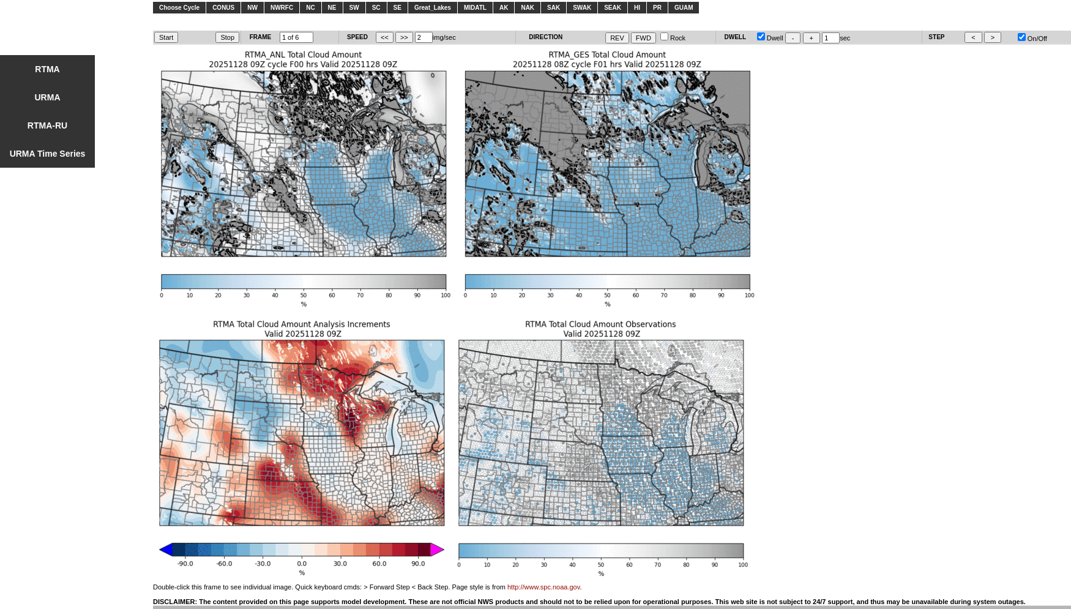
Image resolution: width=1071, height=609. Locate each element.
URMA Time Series (48, 154)
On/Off (1032, 38)
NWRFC (282, 7)
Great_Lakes (432, 7)
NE (332, 7)
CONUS (223, 7)
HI (637, 7)
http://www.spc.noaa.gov (543, 587)
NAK (527, 7)
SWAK (582, 7)
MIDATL (475, 7)
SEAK (612, 7)
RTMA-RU (47, 125)
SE (397, 7)
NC (310, 7)
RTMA (47, 69)
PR (657, 7)
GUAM (683, 7)
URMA (48, 97)
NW (252, 7)
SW (354, 7)
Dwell (770, 38)
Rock (672, 38)
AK (503, 7)
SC (376, 7)
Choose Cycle (179, 7)
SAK (553, 7)
